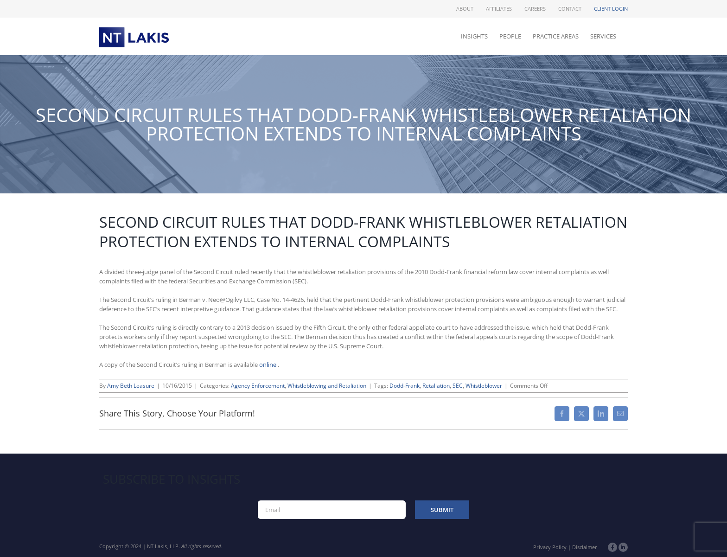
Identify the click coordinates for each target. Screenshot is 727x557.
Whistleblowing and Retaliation (326, 386)
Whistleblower (484, 386)
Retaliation (436, 386)
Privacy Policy (550, 547)
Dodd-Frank (404, 386)
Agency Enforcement (258, 386)
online (268, 364)
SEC (458, 386)
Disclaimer (584, 547)
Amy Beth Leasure (130, 386)
